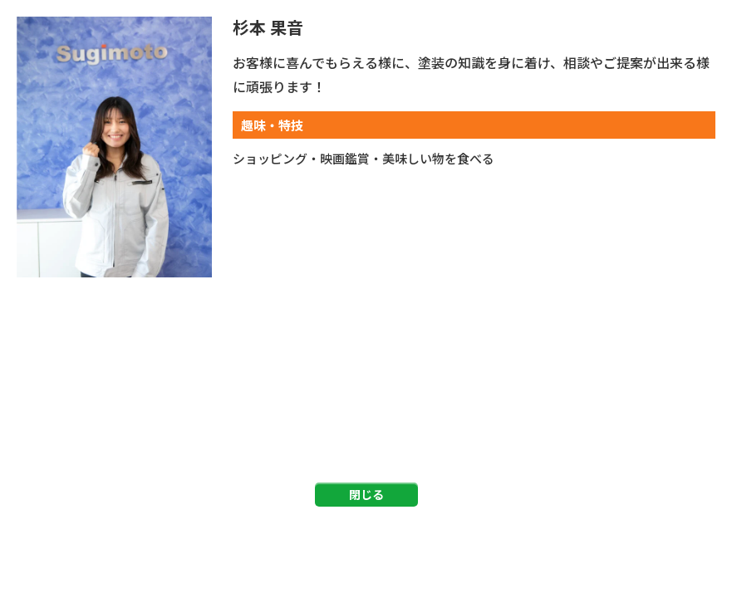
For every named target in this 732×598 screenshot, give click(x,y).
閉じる (366, 494)
